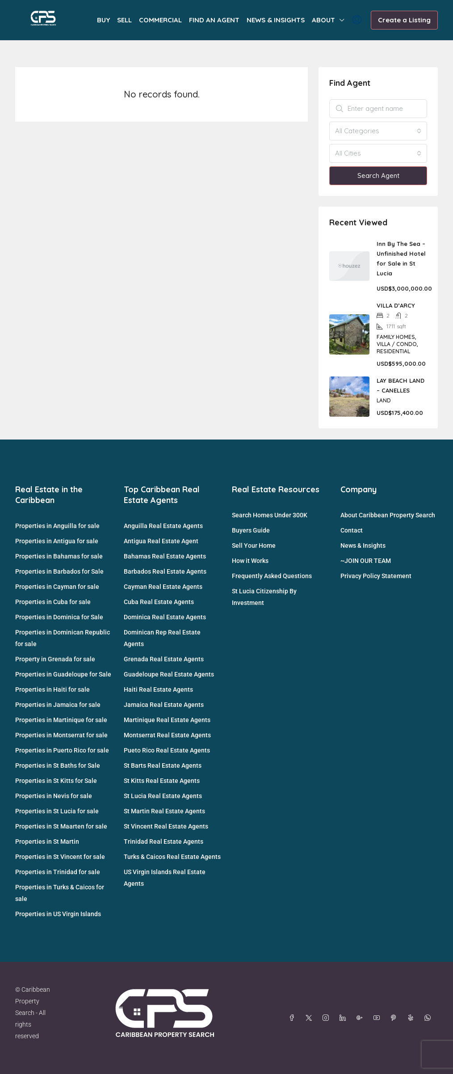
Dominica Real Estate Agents (165, 617)
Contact (351, 530)
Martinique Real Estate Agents (167, 719)
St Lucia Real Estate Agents (163, 795)
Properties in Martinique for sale (61, 719)
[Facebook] (293, 1018)
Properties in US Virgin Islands (58, 914)
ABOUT (323, 20)
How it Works (250, 560)
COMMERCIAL (160, 20)
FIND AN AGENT (214, 20)
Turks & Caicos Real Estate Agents (172, 856)
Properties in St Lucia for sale (57, 811)
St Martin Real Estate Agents (164, 811)
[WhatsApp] (429, 1018)
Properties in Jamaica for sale (58, 704)
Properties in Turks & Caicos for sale (59, 893)
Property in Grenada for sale (55, 659)
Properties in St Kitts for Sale (56, 780)
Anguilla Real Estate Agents (163, 525)
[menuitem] (357, 20)
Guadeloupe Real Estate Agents (169, 674)
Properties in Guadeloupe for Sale (63, 674)
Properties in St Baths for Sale (57, 765)
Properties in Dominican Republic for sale (62, 638)
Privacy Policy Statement (375, 575)
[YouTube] (378, 1018)
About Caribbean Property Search (387, 515)
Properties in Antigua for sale (56, 541)
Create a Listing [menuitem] (404, 20)
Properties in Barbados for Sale (59, 571)
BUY (103, 20)
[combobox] (378, 131)
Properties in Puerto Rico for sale (62, 750)
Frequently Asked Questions (272, 575)
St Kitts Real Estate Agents (162, 780)
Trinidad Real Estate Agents (163, 841)
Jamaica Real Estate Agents (164, 704)
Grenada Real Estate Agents (164, 659)
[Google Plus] (361, 1018)
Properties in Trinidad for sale (57, 871)
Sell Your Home (254, 545)
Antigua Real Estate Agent (161, 541)
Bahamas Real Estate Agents (165, 556)
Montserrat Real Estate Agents (167, 735)
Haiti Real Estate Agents (158, 689)
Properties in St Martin (47, 841)
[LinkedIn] (344, 1018)
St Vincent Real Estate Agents (166, 826)
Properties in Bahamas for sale (59, 556)
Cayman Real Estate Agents (163, 586)
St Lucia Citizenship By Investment (264, 597)
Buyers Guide (251, 530)
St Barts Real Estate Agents (162, 765)
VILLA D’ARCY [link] (396, 305)
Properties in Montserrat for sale (61, 735)
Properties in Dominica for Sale (59, 617)
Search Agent (378, 175)
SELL (124, 20)
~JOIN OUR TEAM (365, 560)
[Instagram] (327, 1018)
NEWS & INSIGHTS (276, 20)
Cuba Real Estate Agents (159, 601)
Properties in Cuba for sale (53, 601)
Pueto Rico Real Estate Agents (167, 750)
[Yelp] (412, 1018)
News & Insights (363, 545)
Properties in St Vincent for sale (60, 856)
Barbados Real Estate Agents (165, 571)
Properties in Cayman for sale (57, 586)
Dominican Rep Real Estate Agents (162, 638)
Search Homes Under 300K (269, 515)
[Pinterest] (395, 1018)
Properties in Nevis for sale (53, 795)
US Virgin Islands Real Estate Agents (165, 877)
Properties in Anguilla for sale (57, 525)
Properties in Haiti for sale (52, 689)
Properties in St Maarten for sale (61, 826)
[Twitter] (310, 1018)
